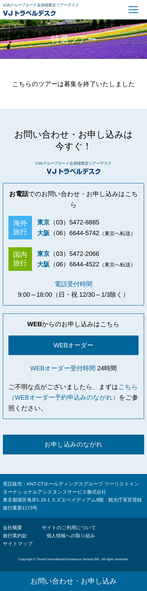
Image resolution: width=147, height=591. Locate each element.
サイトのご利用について (69, 527)
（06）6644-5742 (74, 233)
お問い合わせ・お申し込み (73, 581)
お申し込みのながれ (73, 444)
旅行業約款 (15, 535)
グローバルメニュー (133, 9)
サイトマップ (18, 543)
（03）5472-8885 (74, 222)
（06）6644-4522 (74, 264)
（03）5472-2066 (74, 253)
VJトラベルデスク (52, 13)
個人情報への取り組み (71, 535)
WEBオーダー (74, 345)
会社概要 (12, 527)
